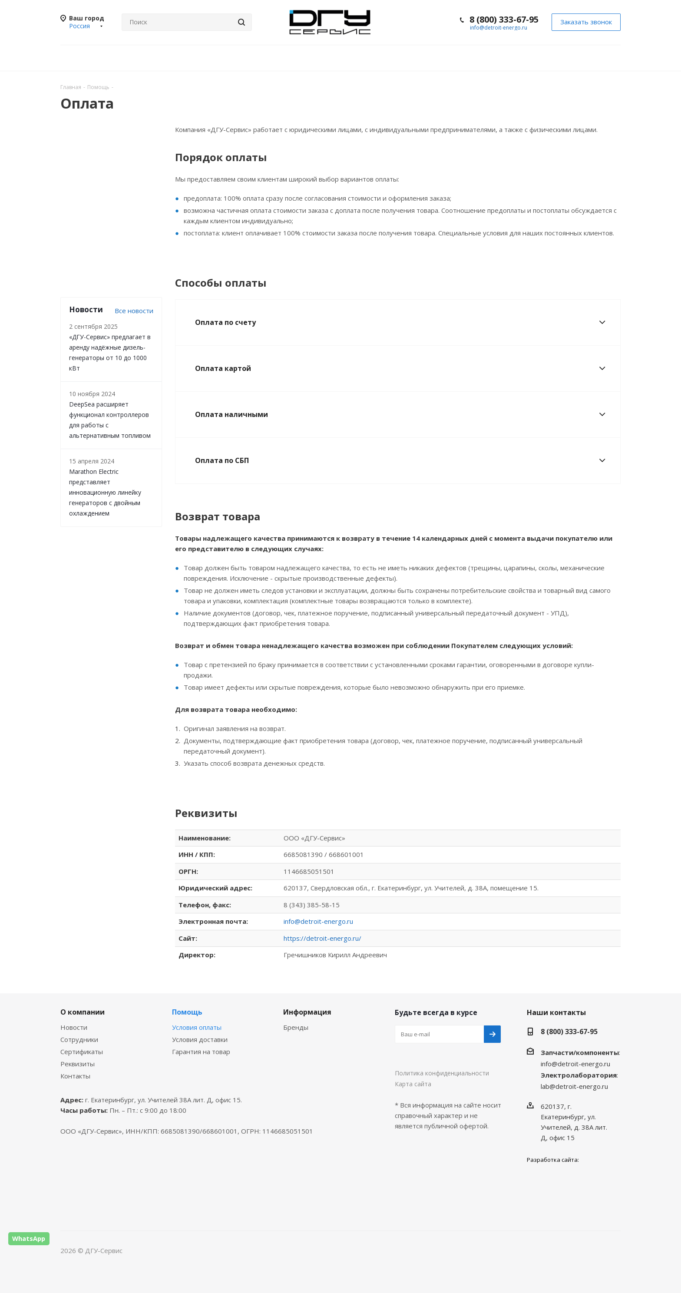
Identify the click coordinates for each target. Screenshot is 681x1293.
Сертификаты (81, 1051)
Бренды (295, 1027)
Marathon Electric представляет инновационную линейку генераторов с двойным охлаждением (105, 492)
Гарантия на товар (201, 1051)
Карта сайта (413, 1084)
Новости (73, 1027)
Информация (307, 1012)
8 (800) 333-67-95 (504, 19)
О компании (82, 1012)
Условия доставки (200, 1039)
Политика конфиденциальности (442, 1073)
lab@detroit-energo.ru (574, 1086)
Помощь (187, 1012)
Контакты (75, 1075)
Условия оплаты (196, 1027)
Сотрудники (79, 1039)
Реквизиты (77, 1063)
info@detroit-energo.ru (498, 27)
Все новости (134, 310)
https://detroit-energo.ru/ (322, 938)
